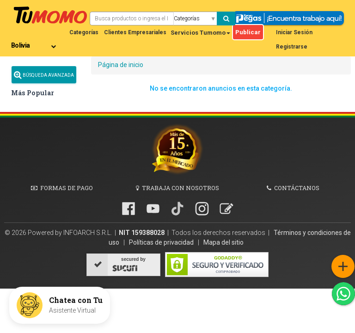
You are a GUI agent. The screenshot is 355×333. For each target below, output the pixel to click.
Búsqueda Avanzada (44, 74)
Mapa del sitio (223, 242)
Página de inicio (120, 64)
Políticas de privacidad (162, 242)
